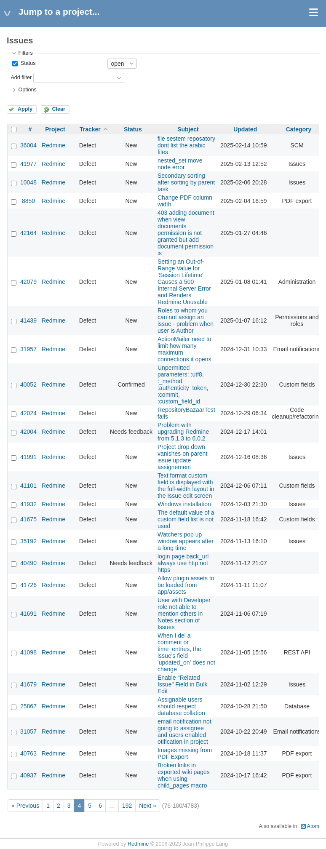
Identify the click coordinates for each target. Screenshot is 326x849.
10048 (28, 182)
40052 (28, 384)
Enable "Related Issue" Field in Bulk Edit (183, 684)
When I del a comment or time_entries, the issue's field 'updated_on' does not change (186, 652)
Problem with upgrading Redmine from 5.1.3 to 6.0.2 (183, 432)
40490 (28, 563)
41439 (28, 320)
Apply (25, 109)
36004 (28, 145)
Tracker (90, 129)
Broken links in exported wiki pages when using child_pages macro (184, 775)
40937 (28, 775)
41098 (28, 652)
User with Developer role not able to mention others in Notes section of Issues (184, 613)
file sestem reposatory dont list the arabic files (186, 145)
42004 (28, 431)
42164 (28, 233)
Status (27, 63)
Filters (25, 53)
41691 (28, 613)
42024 (28, 413)
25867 (28, 706)
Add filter (21, 77)
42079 (28, 281)
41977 (28, 163)
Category (299, 129)
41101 (28, 485)
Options (27, 90)
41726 (28, 585)
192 (127, 805)
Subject (188, 129)
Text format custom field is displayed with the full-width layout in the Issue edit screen (186, 485)
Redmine (53, 145)
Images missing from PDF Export (185, 753)
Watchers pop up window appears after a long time (186, 541)
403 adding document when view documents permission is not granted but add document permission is (186, 232)
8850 (28, 201)
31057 (28, 731)
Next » (147, 805)
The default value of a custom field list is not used (186, 519)
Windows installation (184, 504)
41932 (28, 504)
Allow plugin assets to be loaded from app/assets (186, 585)
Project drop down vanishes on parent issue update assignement (182, 456)
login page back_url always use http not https (183, 563)
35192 (28, 541)
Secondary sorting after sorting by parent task (186, 182)
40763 (28, 753)
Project (55, 129)
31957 (28, 349)
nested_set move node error (180, 164)
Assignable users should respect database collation (181, 706)
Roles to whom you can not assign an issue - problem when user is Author (186, 320)
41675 (28, 519)
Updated (245, 129)
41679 (28, 684)
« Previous (25, 805)
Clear (58, 109)
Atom (313, 826)
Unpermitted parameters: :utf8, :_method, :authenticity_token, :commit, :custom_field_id (183, 384)
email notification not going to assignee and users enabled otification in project (184, 731)
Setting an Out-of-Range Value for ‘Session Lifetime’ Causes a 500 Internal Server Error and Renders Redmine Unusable (184, 281)
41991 (28, 457)
